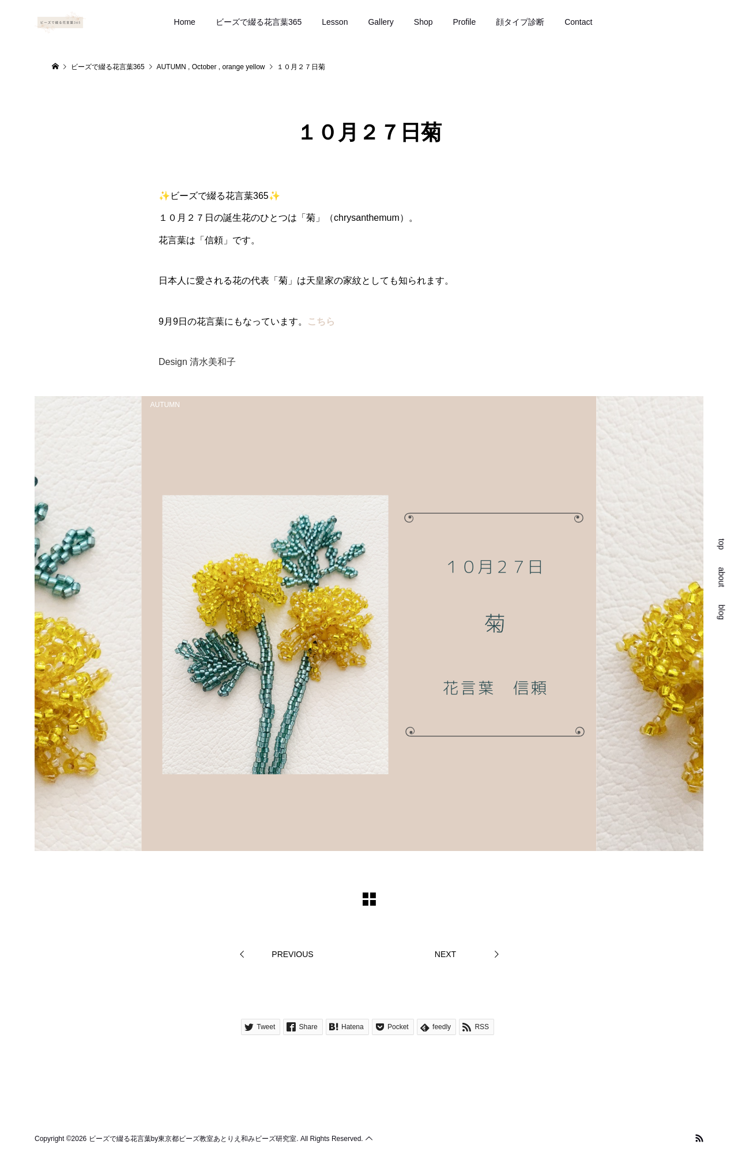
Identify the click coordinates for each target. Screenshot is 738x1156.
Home (184, 22)
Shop (423, 22)
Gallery (380, 22)
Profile (464, 22)
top (721, 544)
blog (721, 611)
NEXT (445, 954)
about (721, 577)
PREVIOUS (292, 954)
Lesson (335, 22)
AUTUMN (165, 405)
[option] (369, 623)
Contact (578, 22)
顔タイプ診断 (520, 22)
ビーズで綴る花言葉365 (259, 22)
